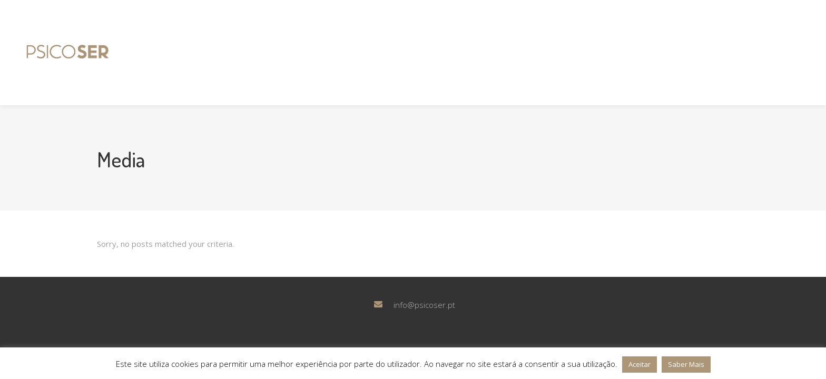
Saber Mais (686, 364)
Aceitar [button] (639, 364)
